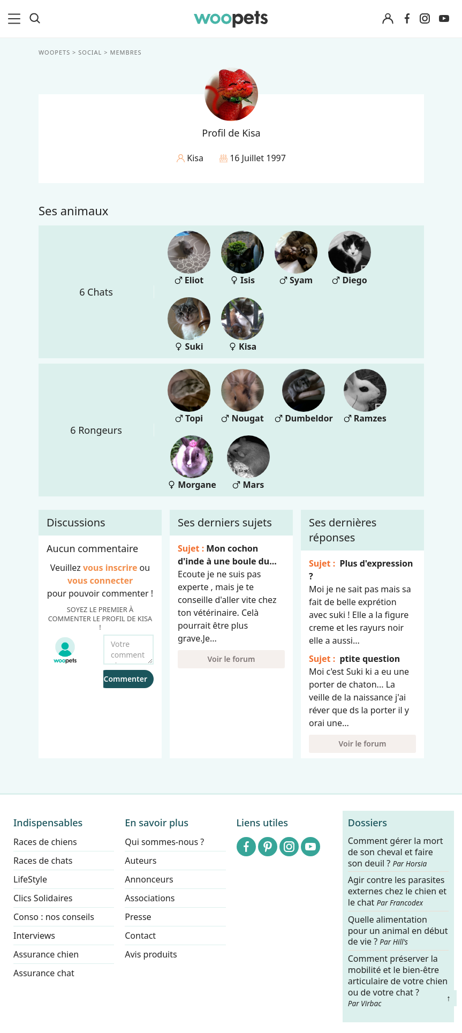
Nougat (242, 396)
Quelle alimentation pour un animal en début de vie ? (398, 931)
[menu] (16, 18)
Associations (150, 898)
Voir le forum (231, 659)
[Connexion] (388, 19)
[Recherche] (34, 18)
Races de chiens (45, 842)
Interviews (34, 935)
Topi (189, 396)
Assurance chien (46, 954)
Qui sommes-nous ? (164, 842)
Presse (138, 917)
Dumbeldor (304, 396)
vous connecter (99, 580)
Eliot (189, 258)
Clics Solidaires (43, 898)
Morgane (192, 463)
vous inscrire (109, 568)
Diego (349, 258)
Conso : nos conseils (53, 917)
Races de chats (42, 860)
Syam (296, 258)
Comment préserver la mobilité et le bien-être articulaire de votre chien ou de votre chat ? (398, 980)
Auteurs (140, 860)
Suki (189, 324)
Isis (242, 258)
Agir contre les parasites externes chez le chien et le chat (397, 892)
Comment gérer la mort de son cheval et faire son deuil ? (395, 852)
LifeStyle (30, 879)
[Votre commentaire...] (128, 650)
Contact (140, 935)
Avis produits (151, 954)
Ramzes (364, 396)
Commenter (125, 679)
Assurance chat (43, 973)
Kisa (242, 324)
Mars (247, 463)
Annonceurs (149, 879)
